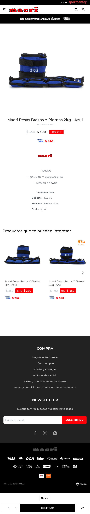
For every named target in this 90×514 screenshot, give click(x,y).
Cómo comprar (45, 363)
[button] (83, 273)
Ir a (62, 2)
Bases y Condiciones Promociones (45, 381)
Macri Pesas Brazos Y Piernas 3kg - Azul (66, 283)
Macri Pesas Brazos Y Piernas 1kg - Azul (22, 283)
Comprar (47, 508)
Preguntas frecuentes (45, 357)
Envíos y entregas (45, 369)
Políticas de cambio (45, 375)
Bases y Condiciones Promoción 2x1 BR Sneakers (45, 387)
